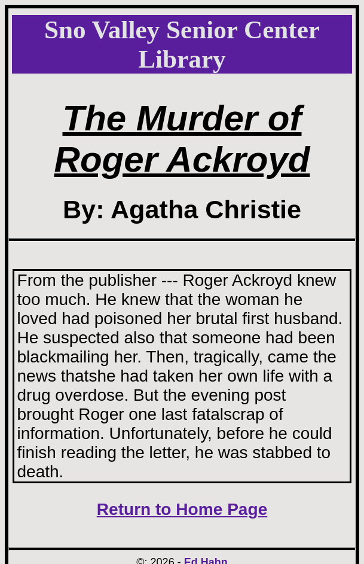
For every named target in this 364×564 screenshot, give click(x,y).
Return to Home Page (182, 509)
